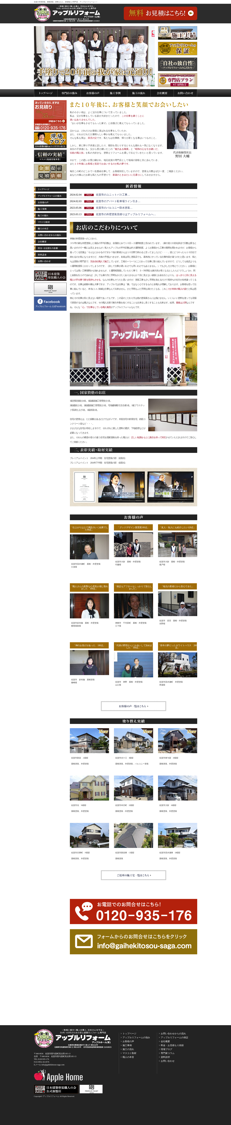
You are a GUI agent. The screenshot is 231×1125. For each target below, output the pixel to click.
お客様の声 (128, 1041)
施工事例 (127, 1045)
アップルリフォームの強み (136, 1037)
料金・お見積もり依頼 (172, 1045)
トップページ (129, 1033)
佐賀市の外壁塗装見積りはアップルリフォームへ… (126, 214)
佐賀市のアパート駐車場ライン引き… (118, 201)
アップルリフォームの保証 (174, 1037)
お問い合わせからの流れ (173, 1033)
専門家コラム (168, 1053)
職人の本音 (128, 1057)
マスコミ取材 (129, 1053)
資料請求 (165, 1057)
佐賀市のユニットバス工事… (113, 194)
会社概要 (165, 1041)
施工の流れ (128, 1049)
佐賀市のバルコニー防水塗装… (114, 207)
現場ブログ (166, 1049)
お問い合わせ (168, 1061)
